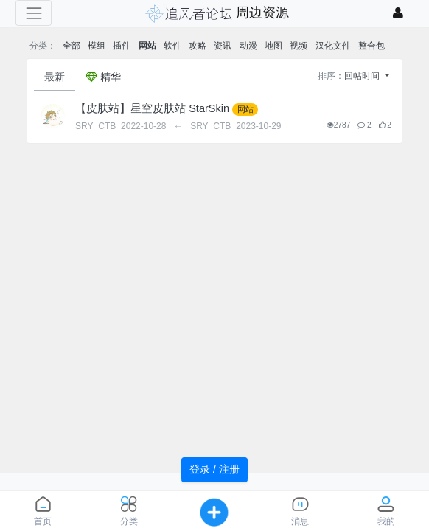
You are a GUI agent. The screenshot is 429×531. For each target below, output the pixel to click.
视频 (298, 46)
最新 (54, 77)
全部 (71, 46)
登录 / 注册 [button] (214, 469)
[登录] (398, 13)
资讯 (222, 46)
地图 (273, 46)
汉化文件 (333, 46)
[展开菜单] (33, 13)
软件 (172, 46)
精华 (103, 77)
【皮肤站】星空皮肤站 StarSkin (152, 108)
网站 (147, 46)
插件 (121, 46)
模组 (96, 46)
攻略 (197, 46)
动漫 (248, 46)
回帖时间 (363, 76)
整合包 (371, 46)
